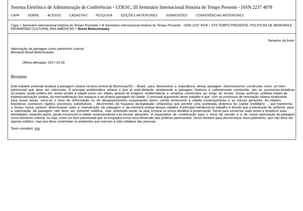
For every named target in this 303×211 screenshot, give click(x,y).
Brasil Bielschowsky (94, 28)
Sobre (33, 15)
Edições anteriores (139, 15)
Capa (15, 15)
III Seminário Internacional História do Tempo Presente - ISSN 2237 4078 (155, 25)
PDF (37, 128)
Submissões (177, 15)
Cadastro (78, 15)
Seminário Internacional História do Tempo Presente (60, 25)
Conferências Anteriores (220, 15)
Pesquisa (104, 15)
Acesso (54, 15)
